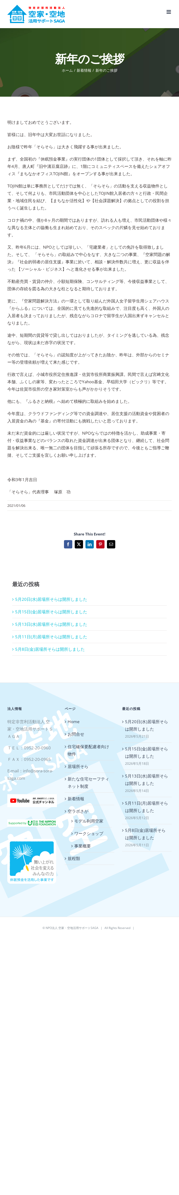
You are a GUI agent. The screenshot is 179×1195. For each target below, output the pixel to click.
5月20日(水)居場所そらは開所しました (51, 599)
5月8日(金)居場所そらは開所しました (50, 649)
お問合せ (76, 734)
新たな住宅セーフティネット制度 (88, 782)
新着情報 (76, 798)
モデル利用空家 (88, 821)
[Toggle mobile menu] (169, 11)
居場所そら (78, 766)
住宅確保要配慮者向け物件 (88, 750)
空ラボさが (78, 811)
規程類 (74, 858)
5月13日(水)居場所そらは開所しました (51, 624)
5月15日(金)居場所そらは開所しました (51, 612)
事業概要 (82, 846)
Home (74, 721)
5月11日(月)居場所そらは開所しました (51, 636)
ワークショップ (88, 833)
